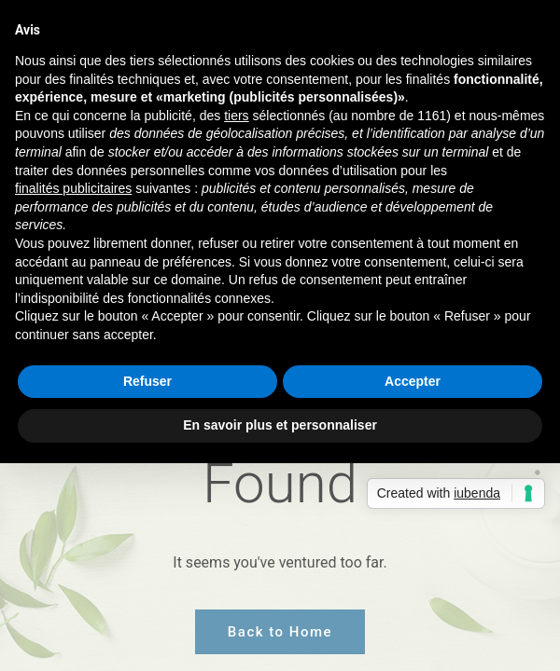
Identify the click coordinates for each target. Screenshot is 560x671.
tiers (236, 115)
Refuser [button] (147, 381)
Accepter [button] (413, 381)
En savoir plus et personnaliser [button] (280, 425)
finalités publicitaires (73, 188)
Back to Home (280, 631)
